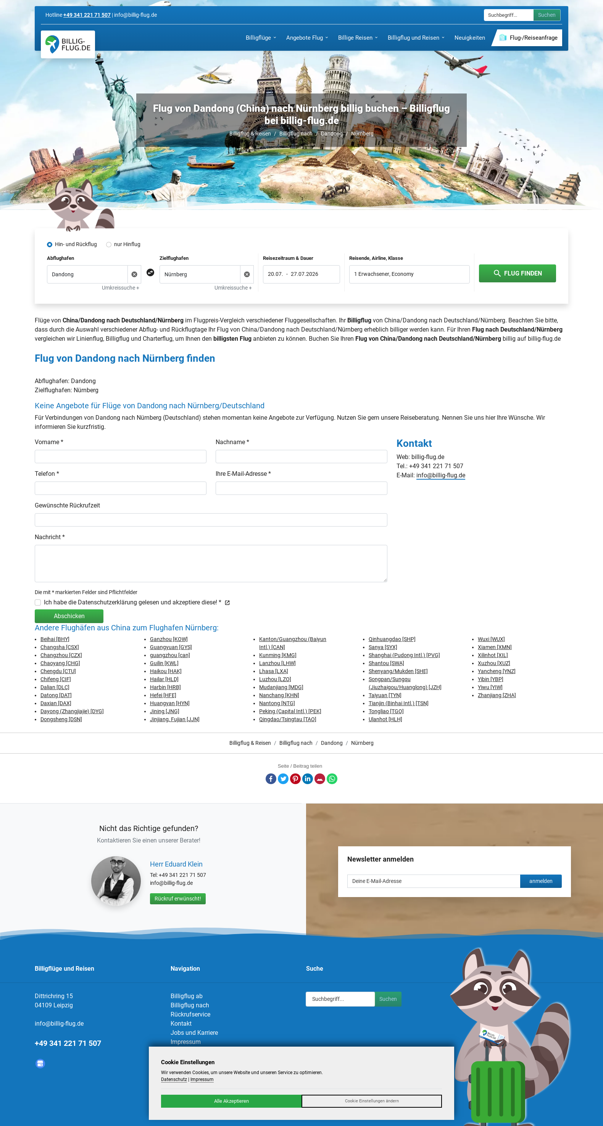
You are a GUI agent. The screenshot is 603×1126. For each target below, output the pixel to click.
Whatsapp (332, 778)
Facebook (271, 778)
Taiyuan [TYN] (385, 695)
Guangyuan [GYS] (171, 647)
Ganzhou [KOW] (169, 639)
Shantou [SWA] (386, 663)
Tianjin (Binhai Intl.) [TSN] (399, 703)
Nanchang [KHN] (279, 695)
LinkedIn (307, 778)
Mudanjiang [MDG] (281, 687)
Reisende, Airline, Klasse (376, 258)
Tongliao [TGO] (386, 711)
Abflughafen (60, 258)
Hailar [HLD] (164, 679)
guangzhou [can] (170, 655)
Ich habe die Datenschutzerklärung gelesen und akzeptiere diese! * (137, 602)
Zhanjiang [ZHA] (497, 695)
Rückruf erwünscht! (178, 899)
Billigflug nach (296, 133)
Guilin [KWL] (164, 663)
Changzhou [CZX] (61, 655)
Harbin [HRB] (165, 687)
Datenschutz (174, 1079)
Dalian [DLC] (54, 687)
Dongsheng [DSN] (61, 719)
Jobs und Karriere (194, 1032)
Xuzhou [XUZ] (494, 663)
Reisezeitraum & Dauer (288, 258)
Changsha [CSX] (59, 647)
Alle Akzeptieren (231, 1101)
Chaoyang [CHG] (60, 663)
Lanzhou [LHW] (277, 663)
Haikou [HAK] (166, 671)
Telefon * (47, 473)
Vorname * (49, 442)
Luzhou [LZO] (275, 679)
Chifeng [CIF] (55, 679)
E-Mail (319, 778)
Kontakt (181, 1023)
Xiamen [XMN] (495, 647)
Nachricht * (50, 537)
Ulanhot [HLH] (385, 719)
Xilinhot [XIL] (493, 655)
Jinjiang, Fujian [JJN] (175, 719)
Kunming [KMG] (278, 655)
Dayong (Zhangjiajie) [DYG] (72, 711)
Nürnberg (362, 133)
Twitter (283, 778)
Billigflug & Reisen (250, 133)
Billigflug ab (187, 996)
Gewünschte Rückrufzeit (67, 505)
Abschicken (69, 616)
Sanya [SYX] (383, 647)
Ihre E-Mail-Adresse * (243, 473)
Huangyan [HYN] (170, 703)
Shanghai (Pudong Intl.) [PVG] (404, 655)
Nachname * (232, 442)
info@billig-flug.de (440, 475)
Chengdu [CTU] (58, 671)
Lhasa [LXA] (273, 671)
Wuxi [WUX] (491, 639)
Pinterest (295, 778)
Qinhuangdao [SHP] (392, 639)
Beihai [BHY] (54, 639)
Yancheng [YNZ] (497, 671)
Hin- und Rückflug (76, 244)
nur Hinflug (127, 244)
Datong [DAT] (56, 695)
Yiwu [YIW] (490, 687)
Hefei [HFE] (163, 695)
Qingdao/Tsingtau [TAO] (287, 719)
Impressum (186, 1041)
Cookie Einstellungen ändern (372, 1101)
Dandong (332, 133)
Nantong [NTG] (277, 703)
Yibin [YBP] (490, 679)
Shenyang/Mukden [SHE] (398, 671)
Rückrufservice (190, 1014)
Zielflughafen (174, 258)
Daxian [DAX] (55, 703)
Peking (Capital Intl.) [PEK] (290, 711)
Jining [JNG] (164, 711)
